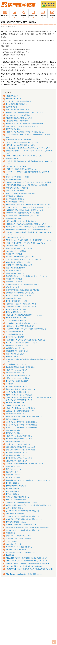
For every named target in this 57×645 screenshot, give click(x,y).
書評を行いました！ (13, 356)
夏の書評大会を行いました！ (16, 414)
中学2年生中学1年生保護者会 (16, 486)
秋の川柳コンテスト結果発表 (16, 166)
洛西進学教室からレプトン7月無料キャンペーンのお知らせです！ (29, 480)
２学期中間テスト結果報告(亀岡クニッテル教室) (22, 213)
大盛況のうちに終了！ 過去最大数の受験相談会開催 (24, 123)
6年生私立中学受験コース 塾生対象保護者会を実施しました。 (27, 558)
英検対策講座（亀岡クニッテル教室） (19, 262)
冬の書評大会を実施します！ (16, 402)
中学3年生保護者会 (12, 483)
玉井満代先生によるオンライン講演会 (19, 395)
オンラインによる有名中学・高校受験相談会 (21, 422)
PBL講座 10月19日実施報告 (16, 549)
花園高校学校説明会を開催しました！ (19, 118)
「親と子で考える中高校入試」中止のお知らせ (22, 502)
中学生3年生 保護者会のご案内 (17, 381)
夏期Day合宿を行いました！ (16, 419)
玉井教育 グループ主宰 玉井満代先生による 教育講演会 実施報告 (29, 227)
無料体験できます (12, 158)
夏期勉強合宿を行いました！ (16, 179)
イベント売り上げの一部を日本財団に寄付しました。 (24, 126)
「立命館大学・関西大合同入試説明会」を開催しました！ (26, 224)
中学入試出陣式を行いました (16, 522)
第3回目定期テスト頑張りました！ (18, 351)
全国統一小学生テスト (13, 98)
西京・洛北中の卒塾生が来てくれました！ (20, 447)
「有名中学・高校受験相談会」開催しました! (21, 169)
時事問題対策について (13, 298)
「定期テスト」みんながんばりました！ (20, 436)
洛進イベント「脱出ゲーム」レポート (19, 536)
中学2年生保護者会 (12, 491)
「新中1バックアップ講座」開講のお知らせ (21, 326)
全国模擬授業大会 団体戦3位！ (17, 121)
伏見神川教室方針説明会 (14, 508)
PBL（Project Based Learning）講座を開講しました (24, 574)
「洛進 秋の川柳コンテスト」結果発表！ (20, 408)
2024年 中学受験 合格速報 (15, 202)
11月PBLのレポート (13, 541)
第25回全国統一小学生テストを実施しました (21, 552)
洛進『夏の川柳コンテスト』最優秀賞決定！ (21, 450)
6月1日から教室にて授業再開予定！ (18, 497)
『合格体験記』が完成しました (17, 237)
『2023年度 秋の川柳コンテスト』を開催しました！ (24, 210)
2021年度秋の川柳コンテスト (16, 364)
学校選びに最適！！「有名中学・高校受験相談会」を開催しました (29, 563)
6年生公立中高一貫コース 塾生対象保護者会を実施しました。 (27, 561)
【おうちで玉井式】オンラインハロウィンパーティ (23, 259)
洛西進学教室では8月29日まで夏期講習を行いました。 (25, 416)
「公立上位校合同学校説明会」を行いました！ (22, 142)
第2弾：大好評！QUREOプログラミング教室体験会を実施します (28, 505)
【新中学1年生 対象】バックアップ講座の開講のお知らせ (26, 329)
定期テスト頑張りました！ (15, 354)
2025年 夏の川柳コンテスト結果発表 (18, 139)
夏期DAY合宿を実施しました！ (17, 430)
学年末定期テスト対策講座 (15, 337)
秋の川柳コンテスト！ (13, 544)
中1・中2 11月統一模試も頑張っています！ (21, 343)
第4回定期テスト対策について (16, 348)
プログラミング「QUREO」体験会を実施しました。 (24, 519)
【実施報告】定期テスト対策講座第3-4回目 (21, 304)
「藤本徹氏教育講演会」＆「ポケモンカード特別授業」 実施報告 (28, 182)
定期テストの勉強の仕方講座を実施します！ (21, 389)
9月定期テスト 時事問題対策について (19, 265)
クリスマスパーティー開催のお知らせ (19, 547)
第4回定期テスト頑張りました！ (17, 345)
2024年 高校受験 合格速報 (15, 199)
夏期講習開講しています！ (15, 273)
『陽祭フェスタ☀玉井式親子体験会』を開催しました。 (25, 132)
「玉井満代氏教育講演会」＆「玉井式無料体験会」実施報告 (27, 185)
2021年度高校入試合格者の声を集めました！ (21, 323)
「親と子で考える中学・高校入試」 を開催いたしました (25, 243)
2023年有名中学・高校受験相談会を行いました (22, 215)
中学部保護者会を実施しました (17, 386)
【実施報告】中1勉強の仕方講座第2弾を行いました (24, 315)
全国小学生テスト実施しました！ (17, 461)
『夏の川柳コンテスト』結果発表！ (18, 378)
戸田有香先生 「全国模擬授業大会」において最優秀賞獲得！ (27, 229)
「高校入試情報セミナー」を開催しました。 (21, 221)
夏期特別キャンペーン (13, 466)
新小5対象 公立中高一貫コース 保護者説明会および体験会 (27, 527)
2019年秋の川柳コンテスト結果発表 (18, 538)
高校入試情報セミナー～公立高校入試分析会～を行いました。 (27, 276)
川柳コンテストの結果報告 (15, 191)
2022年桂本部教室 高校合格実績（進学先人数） (23, 290)
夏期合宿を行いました (13, 270)
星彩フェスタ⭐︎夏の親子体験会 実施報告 (20, 193)
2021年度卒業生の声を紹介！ (16, 320)
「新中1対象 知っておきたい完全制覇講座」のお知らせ (25, 340)
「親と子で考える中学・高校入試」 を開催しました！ (24, 156)
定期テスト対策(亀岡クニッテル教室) (19, 248)
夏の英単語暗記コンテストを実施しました (20, 367)
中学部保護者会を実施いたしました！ (19, 439)
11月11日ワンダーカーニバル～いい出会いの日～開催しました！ (28, 207)
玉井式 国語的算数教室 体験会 (16, 104)
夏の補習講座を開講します (15, 372)
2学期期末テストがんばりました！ (18, 405)
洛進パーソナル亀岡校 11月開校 (17, 177)
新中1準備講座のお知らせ (15, 513)
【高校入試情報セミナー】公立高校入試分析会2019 (24, 566)
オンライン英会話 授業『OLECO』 (18, 392)
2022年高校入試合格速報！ (15, 331)
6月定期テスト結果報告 (14, 279)
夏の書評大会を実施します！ (16, 441)
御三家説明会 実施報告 (14, 196)
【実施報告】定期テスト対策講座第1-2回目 (21, 306)
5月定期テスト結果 (12, 287)
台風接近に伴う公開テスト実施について (20, 411)
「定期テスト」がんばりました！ (17, 370)
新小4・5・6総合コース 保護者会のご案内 (21, 524)
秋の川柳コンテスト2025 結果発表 (18, 115)
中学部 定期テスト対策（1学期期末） (19, 295)
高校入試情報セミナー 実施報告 (17, 188)
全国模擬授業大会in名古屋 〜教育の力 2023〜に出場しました (28, 204)
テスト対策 (10, 384)
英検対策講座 (10, 533)
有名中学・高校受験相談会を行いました (20, 257)
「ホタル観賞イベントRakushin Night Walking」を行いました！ (28, 148)
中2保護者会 (10, 555)
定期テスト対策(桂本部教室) (15, 268)
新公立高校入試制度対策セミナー (17, 110)
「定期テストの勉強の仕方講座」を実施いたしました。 (25, 463)
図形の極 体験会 (11, 107)
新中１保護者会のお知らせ (15, 245)
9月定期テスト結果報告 (14, 254)
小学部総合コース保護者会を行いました (20, 293)
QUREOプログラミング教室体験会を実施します (22, 511)
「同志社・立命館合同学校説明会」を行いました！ (23, 145)
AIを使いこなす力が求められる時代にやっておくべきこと (26, 112)
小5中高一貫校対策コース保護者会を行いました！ (23, 284)
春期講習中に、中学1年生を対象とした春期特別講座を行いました (29, 240)
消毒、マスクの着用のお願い (16, 500)
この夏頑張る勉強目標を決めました (18, 375)
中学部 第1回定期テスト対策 (16, 301)
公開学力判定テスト (13, 96)
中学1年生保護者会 (12, 494)
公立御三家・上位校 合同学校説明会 (18, 101)
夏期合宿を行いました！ (14, 129)
